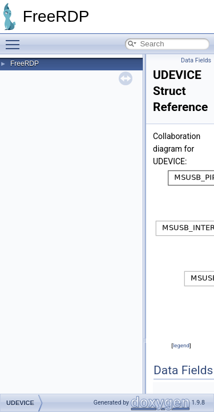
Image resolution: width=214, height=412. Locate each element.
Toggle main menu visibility (15, 39)
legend (181, 345)
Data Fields (196, 60)
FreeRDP (24, 64)
